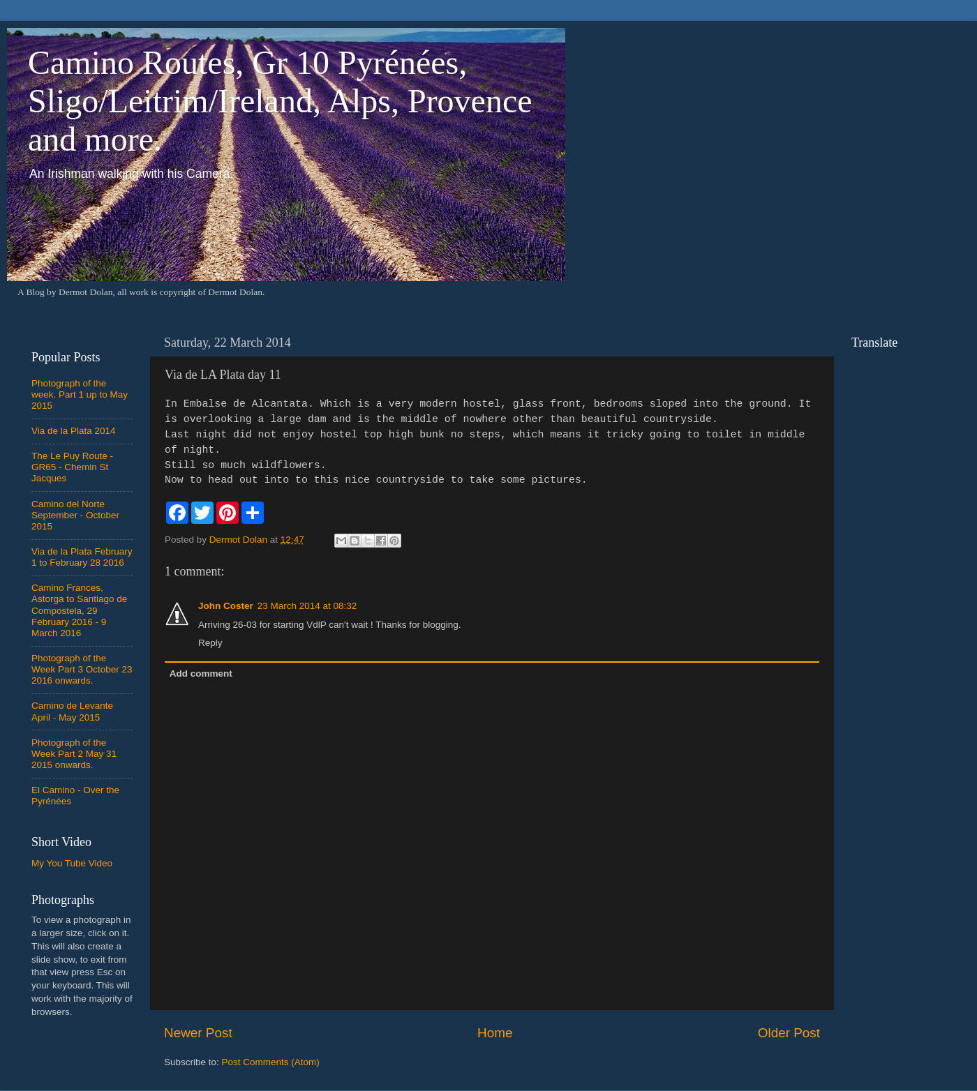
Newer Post (198, 1032)
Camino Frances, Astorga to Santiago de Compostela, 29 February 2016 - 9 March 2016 (79, 610)
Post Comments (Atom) (271, 1062)
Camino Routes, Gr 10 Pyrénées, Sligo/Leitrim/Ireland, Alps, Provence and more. (280, 101)
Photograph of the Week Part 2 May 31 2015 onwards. (74, 753)
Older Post (789, 1032)
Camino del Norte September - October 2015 (75, 515)
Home (494, 1032)
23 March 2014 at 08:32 (307, 606)
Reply (210, 643)
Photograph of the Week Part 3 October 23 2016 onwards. (82, 669)
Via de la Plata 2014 (73, 431)
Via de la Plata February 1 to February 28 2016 (82, 557)
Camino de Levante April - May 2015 (72, 711)
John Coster (225, 606)
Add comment (201, 673)
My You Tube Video (71, 863)
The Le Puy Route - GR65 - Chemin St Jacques (72, 467)
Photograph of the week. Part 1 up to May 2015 (79, 394)
